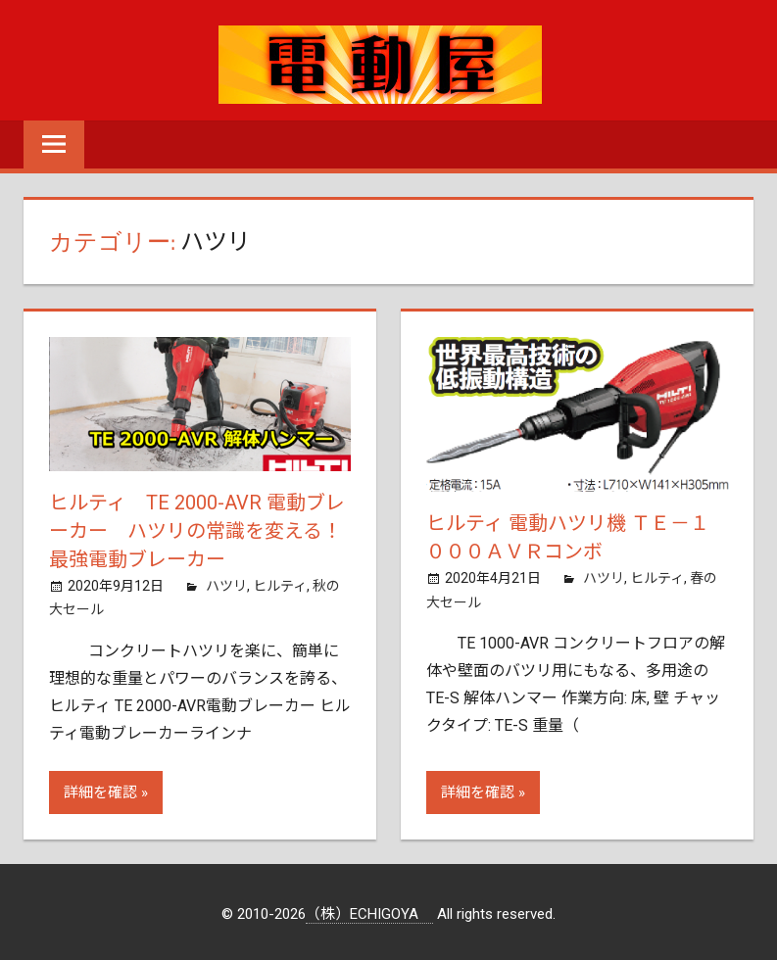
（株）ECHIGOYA (369, 911)
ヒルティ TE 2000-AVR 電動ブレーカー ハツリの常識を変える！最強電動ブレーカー (197, 530)
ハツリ (226, 583)
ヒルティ (280, 583)
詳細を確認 (100, 789)
